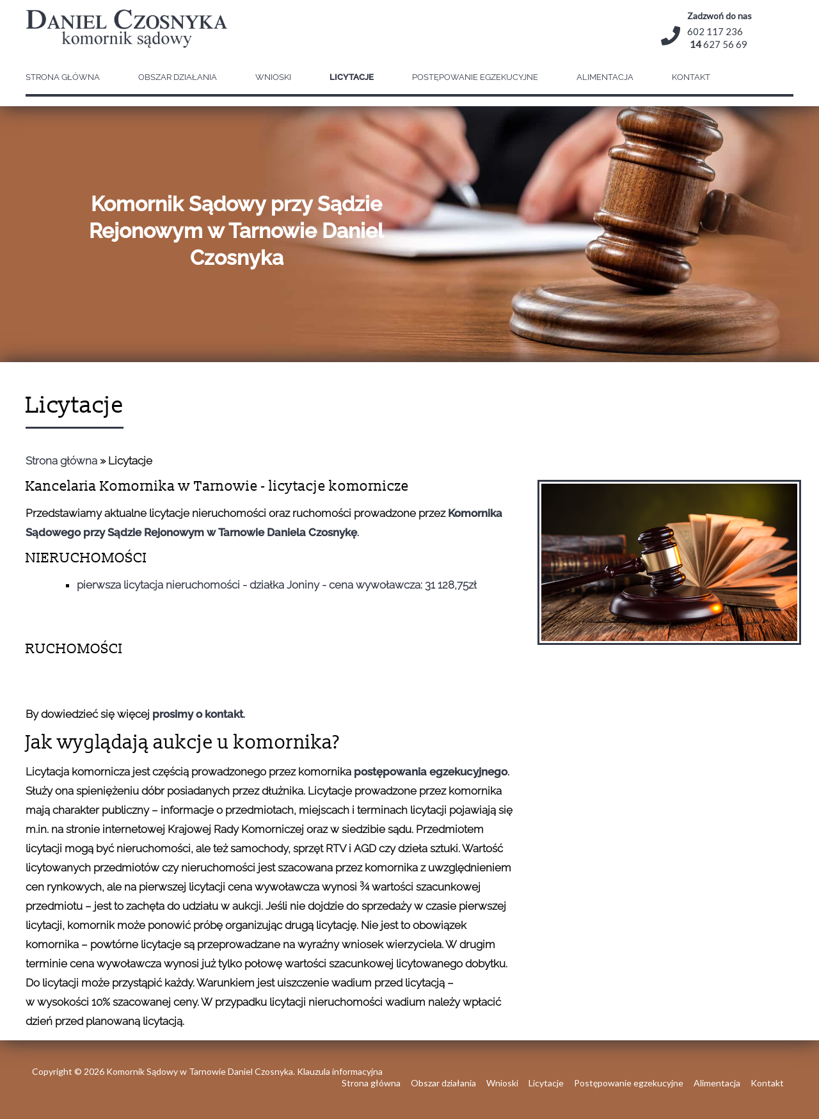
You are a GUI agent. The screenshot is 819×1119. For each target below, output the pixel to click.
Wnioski (273, 77)
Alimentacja (604, 77)
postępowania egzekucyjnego (430, 771)
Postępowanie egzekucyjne (475, 77)
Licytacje (352, 77)
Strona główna (63, 77)
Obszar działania (177, 77)
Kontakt (691, 77)
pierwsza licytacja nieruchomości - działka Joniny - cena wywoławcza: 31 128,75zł (277, 584)
